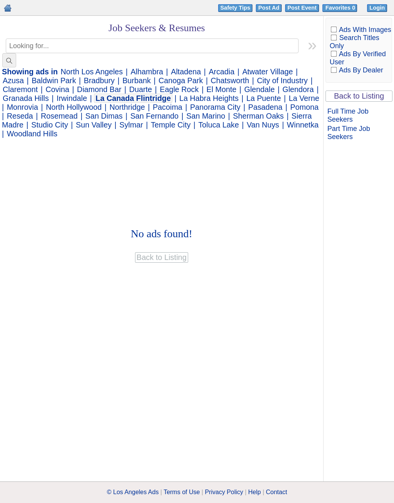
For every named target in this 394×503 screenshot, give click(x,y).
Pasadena (265, 107)
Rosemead (59, 116)
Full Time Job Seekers (348, 115)
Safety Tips (235, 8)
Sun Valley (94, 125)
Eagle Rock (179, 89)
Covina (57, 89)
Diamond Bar (99, 89)
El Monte (222, 89)
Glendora (298, 89)
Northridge (127, 107)
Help (254, 492)
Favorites (341, 8)
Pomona (304, 107)
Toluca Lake (218, 125)
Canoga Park (181, 80)
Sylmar (131, 125)
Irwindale (72, 98)
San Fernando (154, 116)
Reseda (20, 116)
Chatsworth (230, 80)
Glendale (259, 89)
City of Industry (282, 80)
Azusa (13, 80)
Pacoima (167, 107)
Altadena (186, 71)
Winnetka (303, 125)
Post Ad (268, 8)
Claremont (20, 89)
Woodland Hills (32, 133)
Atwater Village (267, 71)
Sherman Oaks (258, 116)
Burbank (136, 80)
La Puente (263, 98)
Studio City (49, 125)
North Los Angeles (92, 71)
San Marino (205, 116)
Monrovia (22, 107)
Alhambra (146, 71)
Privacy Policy (224, 492)
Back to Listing (359, 96)
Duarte (140, 89)
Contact (276, 492)
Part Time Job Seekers (348, 133)
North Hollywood (74, 107)
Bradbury (99, 80)
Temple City (170, 125)
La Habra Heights (209, 98)
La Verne (304, 98)
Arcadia (221, 71)
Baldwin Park (54, 80)
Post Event (302, 8)
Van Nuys (263, 125)
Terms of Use (182, 492)
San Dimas (104, 116)
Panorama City (215, 107)
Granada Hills (26, 98)
